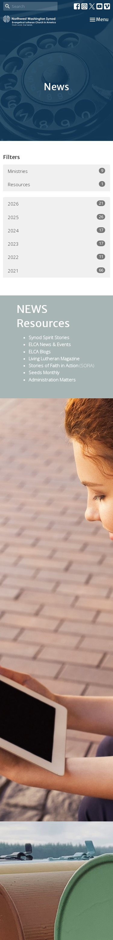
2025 (56, 217)
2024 (56, 230)
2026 (56, 203)
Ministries (56, 171)
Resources (56, 184)
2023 (56, 244)
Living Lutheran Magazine (54, 358)
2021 (56, 270)
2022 (56, 257)
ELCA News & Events (50, 344)
